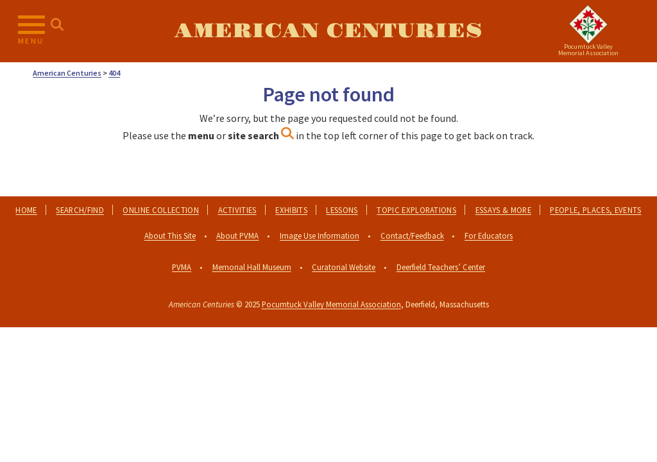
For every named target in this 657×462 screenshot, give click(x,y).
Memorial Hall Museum (251, 267)
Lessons (341, 210)
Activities (237, 210)
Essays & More (503, 210)
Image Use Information (319, 235)
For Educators (489, 235)
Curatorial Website (343, 267)
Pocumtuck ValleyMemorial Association (588, 49)
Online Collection (160, 210)
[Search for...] (57, 25)
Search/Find (80, 210)
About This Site (170, 235)
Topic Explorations (416, 210)
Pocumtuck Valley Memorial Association (331, 304)
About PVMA (237, 235)
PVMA (181, 267)
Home (26, 210)
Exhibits (291, 210)
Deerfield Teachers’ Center (441, 267)
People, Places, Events (595, 210)
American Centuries (328, 31)
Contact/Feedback (412, 235)
